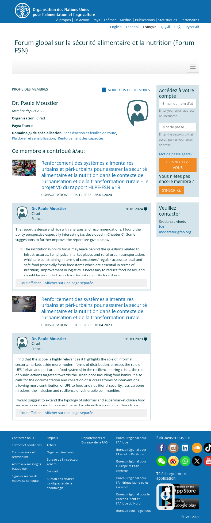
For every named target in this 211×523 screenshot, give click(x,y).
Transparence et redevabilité (23, 454)
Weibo (173, 461)
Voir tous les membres (129, 90)
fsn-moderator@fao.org (175, 229)
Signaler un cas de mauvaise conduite (25, 478)
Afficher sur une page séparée (69, 282)
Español (132, 26)
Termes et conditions (27, 445)
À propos (63, 20)
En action (81, 20)
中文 (177, 26)
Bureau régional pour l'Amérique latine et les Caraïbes (132, 482)
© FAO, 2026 (190, 517)
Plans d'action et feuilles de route (89, 132)
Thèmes (109, 20)
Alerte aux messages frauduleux (26, 466)
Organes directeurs (60, 452)
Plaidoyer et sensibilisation (33, 138)
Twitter (197, 461)
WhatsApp (185, 461)
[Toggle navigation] (193, 67)
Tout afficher (30, 282)
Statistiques (167, 20)
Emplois (52, 438)
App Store (180, 489)
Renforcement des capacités (80, 138)
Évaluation (54, 471)
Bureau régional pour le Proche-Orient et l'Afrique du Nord (133, 498)
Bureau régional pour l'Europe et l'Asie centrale (131, 465)
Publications (145, 20)
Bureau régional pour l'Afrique (131, 440)
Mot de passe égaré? (175, 154)
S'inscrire (171, 190)
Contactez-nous (23, 438)
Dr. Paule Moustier (49, 208)
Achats (51, 445)
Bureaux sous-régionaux (133, 511)
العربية (165, 26)
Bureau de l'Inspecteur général (63, 461)
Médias (126, 20)
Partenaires (190, 20)
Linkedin (185, 448)
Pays (96, 20)
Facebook (161, 448)
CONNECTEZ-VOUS (177, 164)
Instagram (173, 448)
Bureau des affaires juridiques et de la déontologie (60, 483)
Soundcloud (197, 448)
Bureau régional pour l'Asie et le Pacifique (131, 451)
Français (149, 26)
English (116, 26)
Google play (180, 504)
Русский (192, 26)
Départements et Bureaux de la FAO (95, 440)
